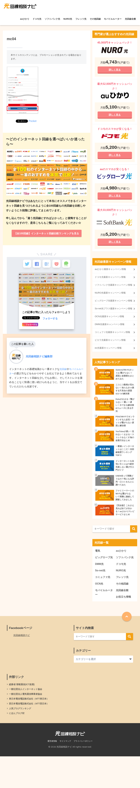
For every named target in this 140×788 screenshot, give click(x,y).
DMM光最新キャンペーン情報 (110, 341)
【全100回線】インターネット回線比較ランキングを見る (46, 233)
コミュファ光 (103, 606)
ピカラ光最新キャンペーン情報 (111, 361)
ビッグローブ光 (103, 583)
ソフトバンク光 (52, 19)
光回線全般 (130, 19)
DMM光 (99, 592)
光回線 (63, 371)
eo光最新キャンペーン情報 (109, 369)
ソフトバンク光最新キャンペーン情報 (112, 290)
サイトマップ (65, 773)
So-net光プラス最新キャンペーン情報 (112, 322)
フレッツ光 (80, 19)
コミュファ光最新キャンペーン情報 (112, 351)
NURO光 (67, 19)
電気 (97, 574)
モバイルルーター (113, 19)
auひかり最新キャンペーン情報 (111, 272)
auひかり (24, 19)
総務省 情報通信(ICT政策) (22, 714)
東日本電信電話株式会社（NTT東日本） (30, 729)
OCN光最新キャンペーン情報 (110, 333)
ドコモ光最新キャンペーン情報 (111, 280)
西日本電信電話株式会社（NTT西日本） (30, 734)
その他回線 (95, 19)
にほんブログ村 (17, 744)
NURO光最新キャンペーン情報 (111, 300)
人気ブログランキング (21, 739)
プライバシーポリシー (83, 773)
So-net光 (100, 599)
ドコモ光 (36, 19)
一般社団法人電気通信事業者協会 (26, 724)
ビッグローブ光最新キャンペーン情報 (112, 310)
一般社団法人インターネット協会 (26, 719)
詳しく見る (114, 70)
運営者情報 (52, 773)
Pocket (33, 120)
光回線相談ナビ (22, 665)
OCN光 (99, 613)
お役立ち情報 (124, 626)
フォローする (51, 321)
